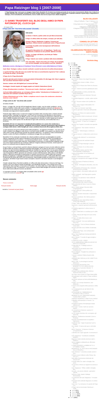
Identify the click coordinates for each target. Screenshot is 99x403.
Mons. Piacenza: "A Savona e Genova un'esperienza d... (83, 330)
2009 (72, 63)
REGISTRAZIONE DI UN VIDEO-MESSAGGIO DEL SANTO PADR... (82, 181)
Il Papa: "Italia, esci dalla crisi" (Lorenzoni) (84, 203)
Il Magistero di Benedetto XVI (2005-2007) (85, 28)
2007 (72, 397)
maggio (74, 77)
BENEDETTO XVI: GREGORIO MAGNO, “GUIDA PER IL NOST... (83, 296)
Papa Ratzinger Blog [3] (91, 32)
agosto (74, 72)
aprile (74, 390)
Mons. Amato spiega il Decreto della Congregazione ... (82, 187)
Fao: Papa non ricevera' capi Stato (81, 108)
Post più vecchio (61, 185)
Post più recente (6, 185)
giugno (74, 75)
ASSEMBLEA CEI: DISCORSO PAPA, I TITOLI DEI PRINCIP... (83, 200)
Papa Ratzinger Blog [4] (91, 31)
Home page (33, 185)
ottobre (74, 68)
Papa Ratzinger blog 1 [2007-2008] (33, 8)
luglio (73, 73)
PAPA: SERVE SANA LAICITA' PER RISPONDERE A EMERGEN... (82, 150)
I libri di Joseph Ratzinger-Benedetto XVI (86, 44)
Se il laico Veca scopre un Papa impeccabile (84, 274)
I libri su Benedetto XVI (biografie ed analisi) (85, 45)
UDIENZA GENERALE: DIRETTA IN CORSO (84, 298)
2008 (72, 65)
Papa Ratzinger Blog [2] (91, 34)
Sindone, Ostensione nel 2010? (81, 156)
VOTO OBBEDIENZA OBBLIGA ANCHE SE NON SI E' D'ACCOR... (84, 242)
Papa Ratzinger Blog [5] (91, 30)
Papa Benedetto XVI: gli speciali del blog (86, 37)
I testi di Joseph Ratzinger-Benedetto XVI (86, 35)
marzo (74, 392)
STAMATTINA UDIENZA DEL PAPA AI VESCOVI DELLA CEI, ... (82, 271)
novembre (75, 66)
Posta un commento (8, 183)
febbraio (74, 394)
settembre (75, 70)
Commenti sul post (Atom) (15, 189)
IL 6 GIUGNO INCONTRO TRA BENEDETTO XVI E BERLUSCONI (82, 265)
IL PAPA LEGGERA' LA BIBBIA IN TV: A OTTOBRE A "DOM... (83, 346)
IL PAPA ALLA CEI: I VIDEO (80, 240)
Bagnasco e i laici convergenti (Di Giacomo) (84, 119)
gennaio (74, 395)
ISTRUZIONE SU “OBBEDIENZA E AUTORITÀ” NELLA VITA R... (82, 292)
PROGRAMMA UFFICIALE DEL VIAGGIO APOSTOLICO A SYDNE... (84, 168)
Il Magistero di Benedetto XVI (89, 27)
